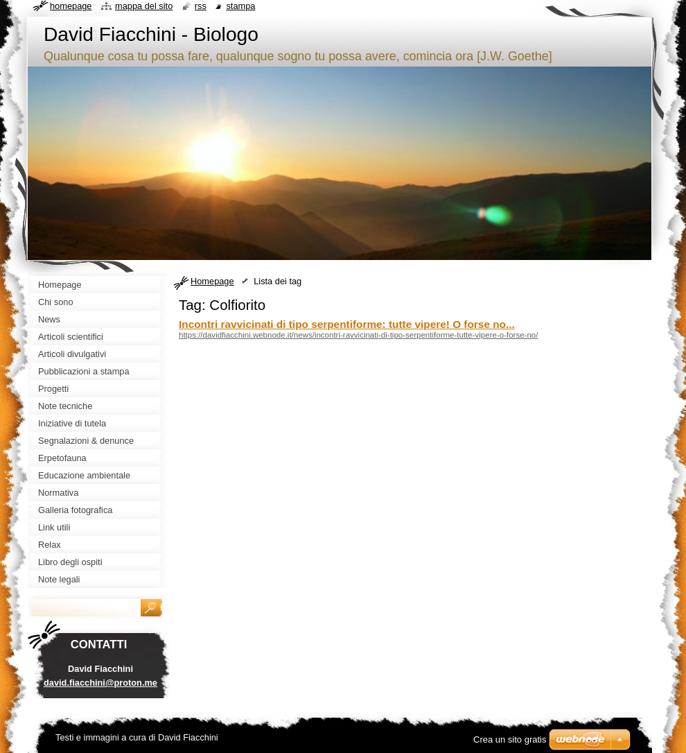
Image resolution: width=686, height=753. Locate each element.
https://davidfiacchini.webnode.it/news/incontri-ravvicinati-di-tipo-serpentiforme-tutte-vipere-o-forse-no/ (358, 335)
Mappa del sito (144, 6)
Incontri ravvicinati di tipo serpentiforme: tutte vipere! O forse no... (347, 324)
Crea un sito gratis (510, 739)
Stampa (240, 6)
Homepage (212, 281)
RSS (200, 6)
